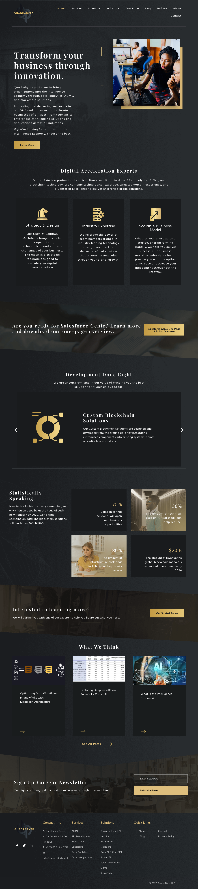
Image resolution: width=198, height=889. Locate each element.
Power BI (106, 857)
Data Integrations (82, 857)
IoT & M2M (107, 841)
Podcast (162, 8)
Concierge (132, 8)
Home (61, 8)
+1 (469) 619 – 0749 (57, 847)
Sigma (104, 868)
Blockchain (78, 841)
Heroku (105, 836)
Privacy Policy (166, 836)
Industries (113, 8)
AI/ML (75, 831)
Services (76, 8)
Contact (176, 15)
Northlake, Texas (55, 831)
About (177, 8)
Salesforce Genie (110, 862)
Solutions (94, 8)
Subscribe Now (149, 790)
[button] (16, 429)
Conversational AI (111, 831)
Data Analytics (80, 852)
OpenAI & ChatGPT (111, 852)
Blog (148, 8)
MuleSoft (106, 847)
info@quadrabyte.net (55, 858)
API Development (82, 836)
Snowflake (107, 873)
